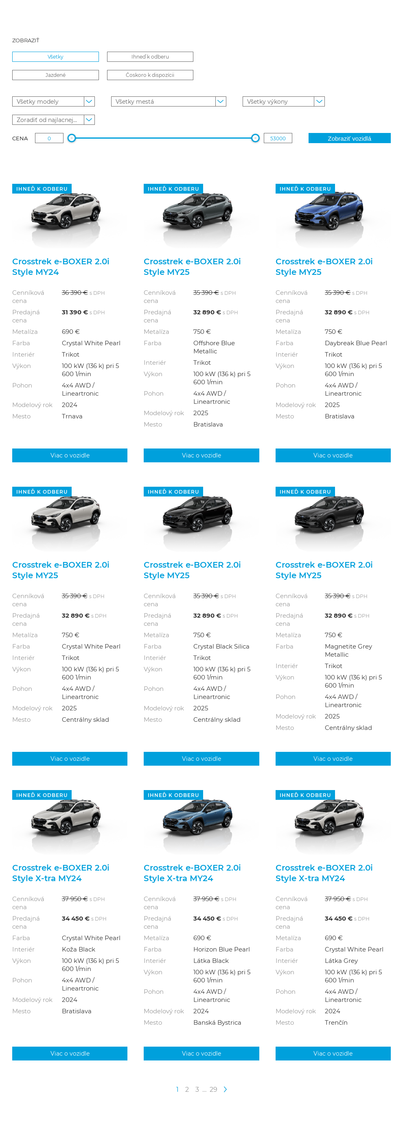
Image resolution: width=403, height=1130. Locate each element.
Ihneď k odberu (150, 56)
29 (213, 1089)
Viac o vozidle (70, 455)
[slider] (72, 138)
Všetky (56, 56)
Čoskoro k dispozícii (150, 75)
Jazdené (56, 75)
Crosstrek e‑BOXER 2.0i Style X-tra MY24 (61, 872)
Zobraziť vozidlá (349, 138)
